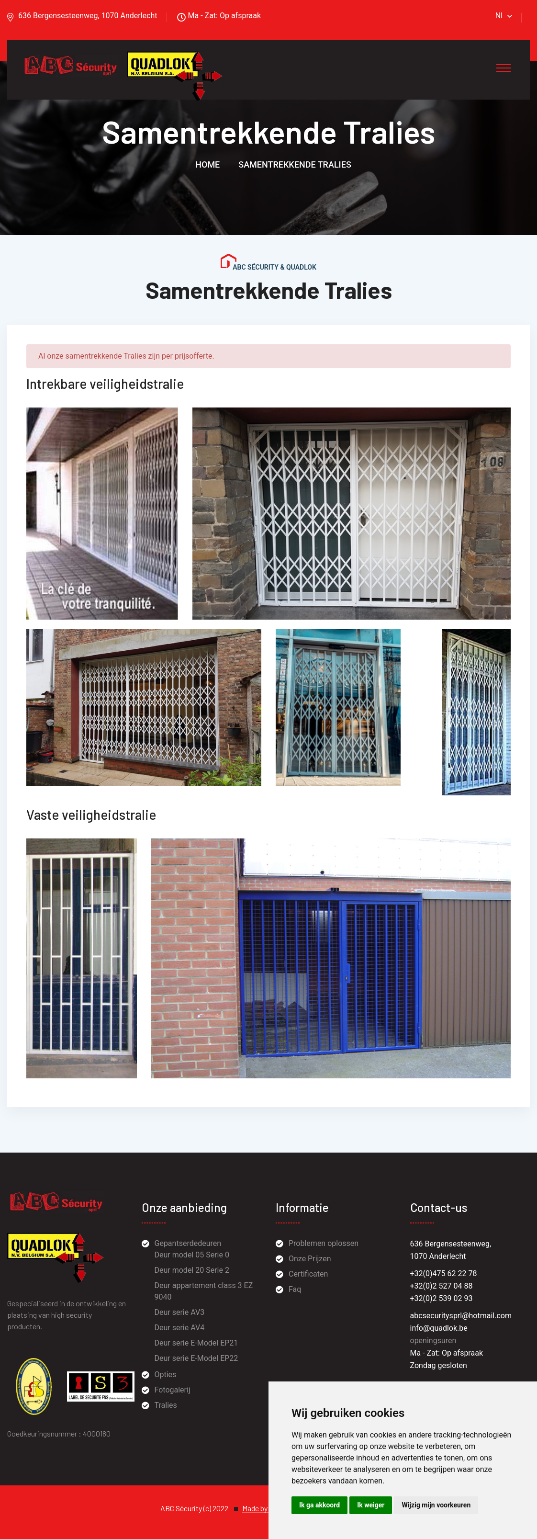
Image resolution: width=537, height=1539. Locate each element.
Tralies (166, 1405)
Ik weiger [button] (370, 1505)
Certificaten (308, 1274)
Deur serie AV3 (180, 1312)
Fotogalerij (172, 1389)
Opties (166, 1374)
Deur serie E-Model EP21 (196, 1342)
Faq (295, 1289)
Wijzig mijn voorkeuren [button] (436, 1505)
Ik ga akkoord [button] (319, 1505)
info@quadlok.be (439, 1328)
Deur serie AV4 (180, 1327)
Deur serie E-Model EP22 (196, 1358)
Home (207, 164)
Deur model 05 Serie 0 (192, 1254)
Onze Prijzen (310, 1258)
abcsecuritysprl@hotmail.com (461, 1315)
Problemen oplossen (323, 1243)
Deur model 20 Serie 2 (192, 1270)
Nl (499, 15)
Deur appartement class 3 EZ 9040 (204, 1291)
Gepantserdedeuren (188, 1243)
